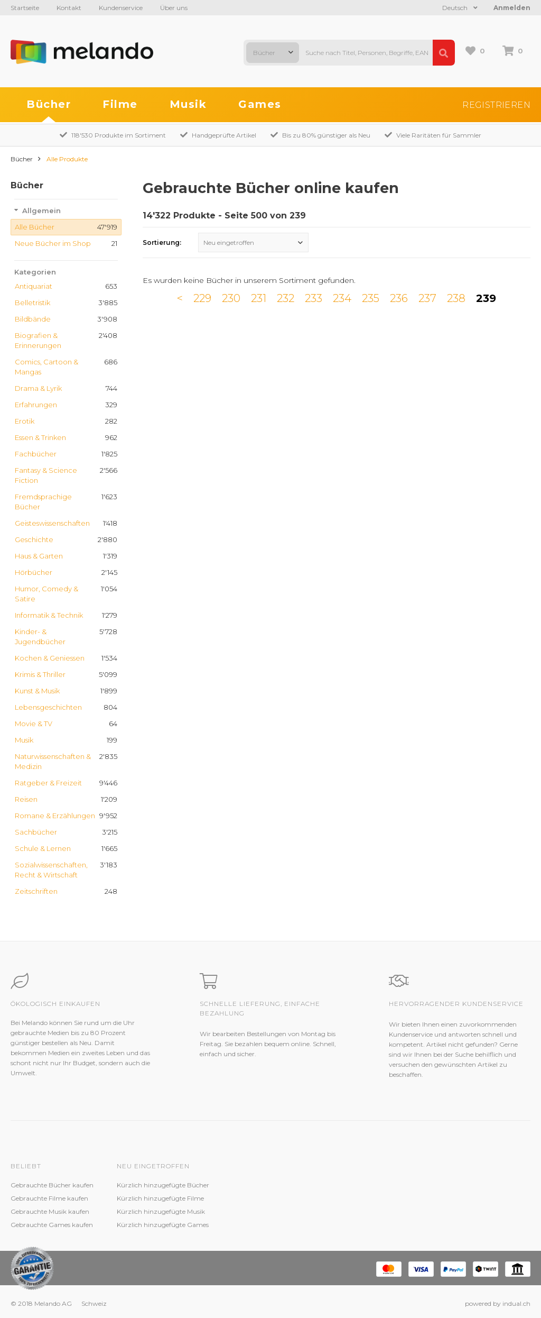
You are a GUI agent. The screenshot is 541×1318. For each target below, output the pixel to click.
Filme (120, 104)
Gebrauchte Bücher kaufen (52, 1185)
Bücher (48, 104)
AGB (336, 1211)
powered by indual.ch (497, 1303)
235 (370, 298)
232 (285, 298)
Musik (188, 104)
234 (342, 298)
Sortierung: (162, 242)
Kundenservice (121, 8)
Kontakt (69, 8)
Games (260, 104)
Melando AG (347, 1185)
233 (313, 298)
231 (258, 298)
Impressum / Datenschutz (368, 1225)
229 (202, 298)
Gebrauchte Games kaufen (52, 1225)
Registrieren (496, 105)
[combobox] (272, 52)
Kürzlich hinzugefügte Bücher (163, 1185)
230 (231, 298)
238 (456, 298)
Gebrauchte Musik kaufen (50, 1211)
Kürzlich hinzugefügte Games (163, 1225)
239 (486, 298)
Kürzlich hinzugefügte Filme (160, 1198)
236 (399, 298)
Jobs (335, 1198)
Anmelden (511, 8)
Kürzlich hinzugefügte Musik (161, 1211)
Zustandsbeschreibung (258, 1198)
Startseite (25, 8)
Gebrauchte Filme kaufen (49, 1198)
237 (427, 298)
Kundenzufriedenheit (255, 1211)
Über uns (174, 8)
